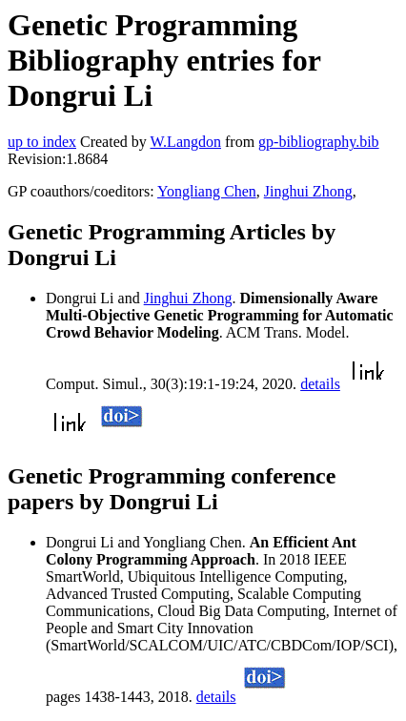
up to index (42, 142)
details (320, 384)
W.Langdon (185, 142)
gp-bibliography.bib (318, 142)
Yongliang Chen (206, 191)
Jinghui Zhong (308, 191)
